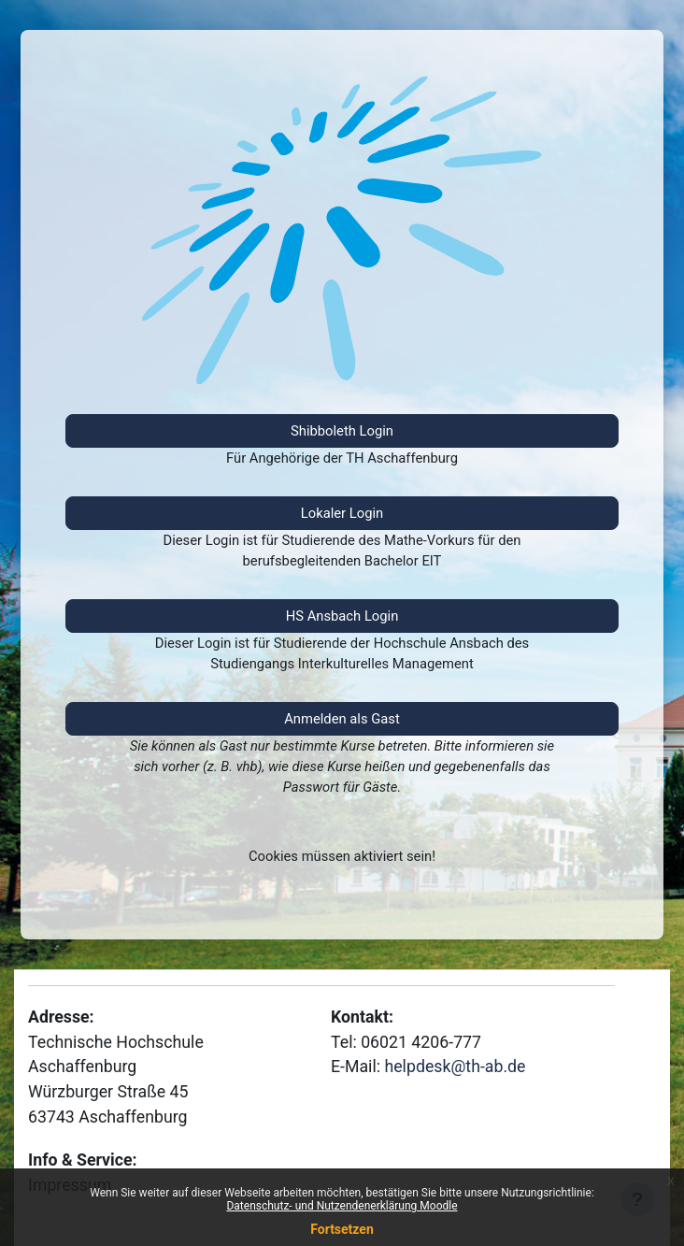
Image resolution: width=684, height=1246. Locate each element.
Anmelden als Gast (342, 718)
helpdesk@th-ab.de (454, 1066)
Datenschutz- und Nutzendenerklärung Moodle (341, 1205)
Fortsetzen (342, 1229)
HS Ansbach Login (342, 616)
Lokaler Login (342, 513)
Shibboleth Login (342, 430)
